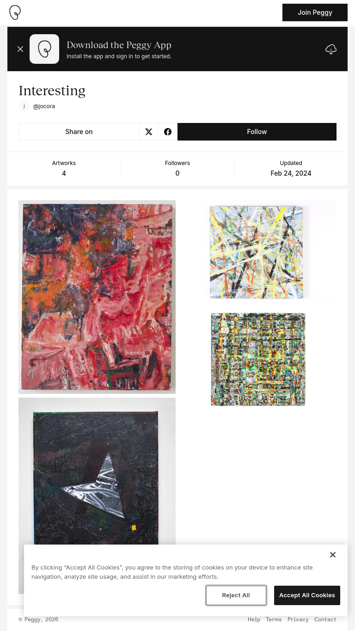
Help (254, 620)
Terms (274, 620)
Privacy (298, 620)
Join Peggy (315, 12)
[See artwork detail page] (97, 297)
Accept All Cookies (307, 595)
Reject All (236, 595)
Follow (257, 131)
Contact (325, 620)
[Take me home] (14, 12)
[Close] (333, 555)
